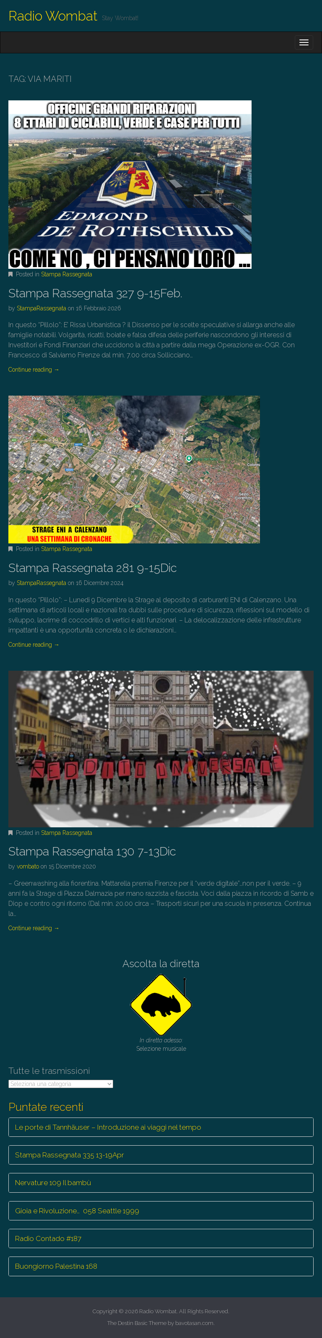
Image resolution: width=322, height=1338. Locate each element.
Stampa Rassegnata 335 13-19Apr (69, 1155)
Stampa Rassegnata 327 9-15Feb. (95, 293)
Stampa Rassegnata (66, 274)
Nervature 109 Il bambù (53, 1182)
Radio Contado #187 (48, 1238)
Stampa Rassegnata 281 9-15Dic (92, 568)
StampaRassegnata (41, 308)
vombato (28, 866)
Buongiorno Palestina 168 (56, 1266)
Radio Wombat (53, 16)
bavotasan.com (194, 1323)
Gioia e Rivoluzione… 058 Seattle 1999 (77, 1211)
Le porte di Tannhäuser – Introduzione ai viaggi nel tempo (108, 1127)
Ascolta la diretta (161, 964)
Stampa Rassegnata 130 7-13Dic (92, 851)
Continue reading (34, 369)
